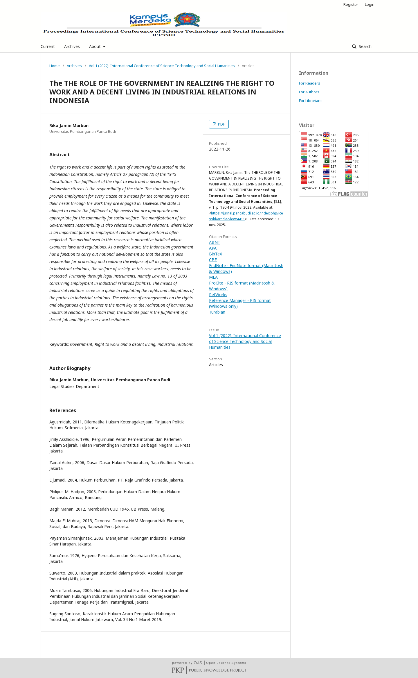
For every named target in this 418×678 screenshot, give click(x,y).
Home (54, 65)
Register (350, 4)
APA (213, 248)
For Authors (309, 91)
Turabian (217, 312)
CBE (213, 259)
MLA (213, 277)
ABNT (214, 242)
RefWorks (218, 294)
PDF (221, 124)
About (95, 46)
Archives (72, 46)
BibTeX (215, 254)
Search (365, 46)
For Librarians (310, 100)
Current (48, 46)
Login (369, 4)
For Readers (309, 83)
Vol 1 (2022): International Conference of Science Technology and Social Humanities (162, 65)
